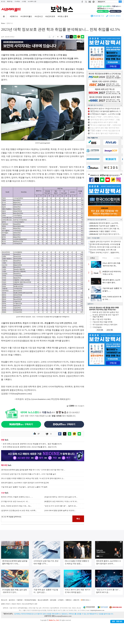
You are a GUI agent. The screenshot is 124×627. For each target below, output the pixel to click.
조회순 (92, 258)
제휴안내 (68, 600)
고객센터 (61, 600)
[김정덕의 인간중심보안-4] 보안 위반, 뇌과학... (19, 510)
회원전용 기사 (99, 16)
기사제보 (17, 1)
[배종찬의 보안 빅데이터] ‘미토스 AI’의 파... (61, 501)
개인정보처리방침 (30, 600)
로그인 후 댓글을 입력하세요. (36, 518)
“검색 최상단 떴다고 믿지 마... (104, 234)
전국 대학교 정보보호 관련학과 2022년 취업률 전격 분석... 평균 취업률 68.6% (32, 444)
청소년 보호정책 (43, 600)
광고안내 (12, 600)
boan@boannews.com (22, 394)
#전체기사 (14, 16)
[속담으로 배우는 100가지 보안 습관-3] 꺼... (61, 497)
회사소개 (4, 600)
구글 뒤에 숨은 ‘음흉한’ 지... (104, 226)
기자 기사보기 (75, 406)
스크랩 (24, 1)
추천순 (104, 258)
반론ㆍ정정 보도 (117, 621)
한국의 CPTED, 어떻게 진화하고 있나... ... (17, 497)
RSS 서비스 (85, 600)
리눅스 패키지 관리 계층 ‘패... (104, 228)
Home (3, 23)
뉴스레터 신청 (32, 1)
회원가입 (9, 1)
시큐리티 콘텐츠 (115, 16)
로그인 (3, 1)
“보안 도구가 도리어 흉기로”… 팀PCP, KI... (60, 506)
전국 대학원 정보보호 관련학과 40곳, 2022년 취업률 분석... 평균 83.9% (30, 447)
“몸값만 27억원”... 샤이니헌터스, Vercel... (105, 117)
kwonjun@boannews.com (63, 616)
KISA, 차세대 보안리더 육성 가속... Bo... (16, 506)
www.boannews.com (41, 399)
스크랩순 (117, 258)
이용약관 (19, 600)
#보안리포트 (50, 16)
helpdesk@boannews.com (97, 610)
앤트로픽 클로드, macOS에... (104, 223)
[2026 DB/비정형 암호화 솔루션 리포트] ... (60, 510)
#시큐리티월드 (26, 16)
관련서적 (76, 600)
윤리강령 (53, 600)
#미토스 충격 (63, 16)
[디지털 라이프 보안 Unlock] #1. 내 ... (15, 501)
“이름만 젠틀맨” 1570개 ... (103, 231)
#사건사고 (39, 16)
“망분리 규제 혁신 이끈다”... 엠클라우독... (104, 252)
